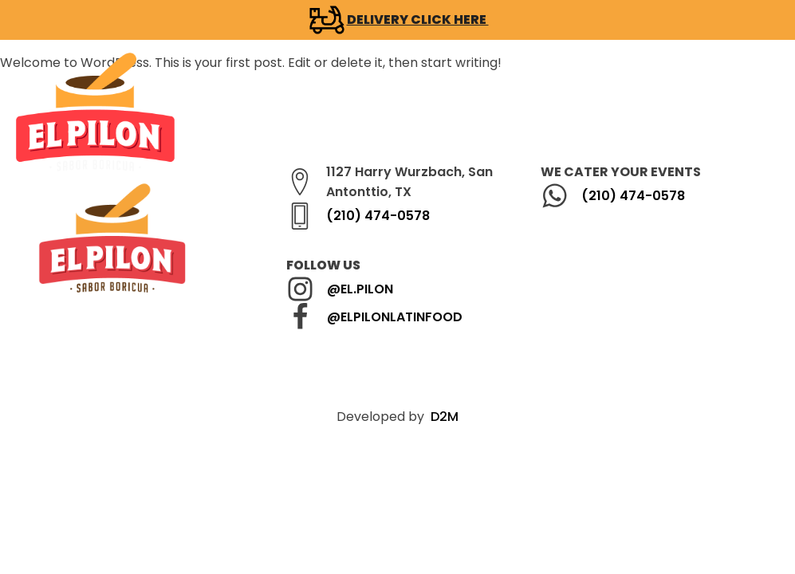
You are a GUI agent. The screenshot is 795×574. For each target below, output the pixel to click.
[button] (449, 111)
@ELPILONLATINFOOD (394, 317)
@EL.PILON (360, 289)
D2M (445, 416)
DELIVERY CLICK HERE (418, 19)
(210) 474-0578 (378, 215)
